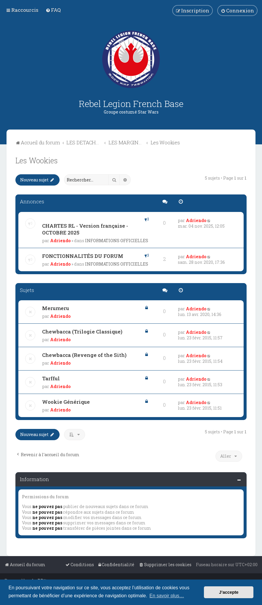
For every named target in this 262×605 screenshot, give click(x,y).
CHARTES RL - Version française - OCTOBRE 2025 (85, 229)
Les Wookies (36, 160)
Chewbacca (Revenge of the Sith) (84, 355)
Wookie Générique (66, 401)
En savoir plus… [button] (166, 595)
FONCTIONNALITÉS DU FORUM (82, 256)
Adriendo (60, 240)
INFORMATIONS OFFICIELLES (116, 240)
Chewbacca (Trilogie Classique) (82, 331)
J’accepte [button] (229, 592)
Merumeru (55, 308)
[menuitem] (53, 10)
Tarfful (51, 378)
